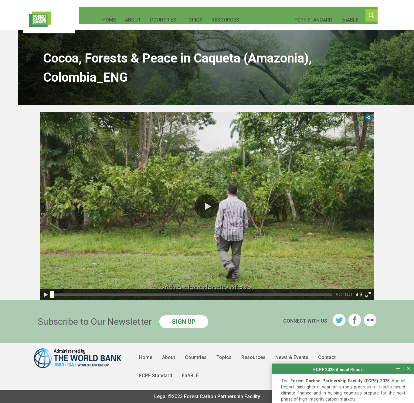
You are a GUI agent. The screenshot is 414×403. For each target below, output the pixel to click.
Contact (327, 357)
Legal (160, 396)
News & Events (262, 15)
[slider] (52, 294)
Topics (189, 15)
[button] (207, 206)
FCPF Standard (309, 15)
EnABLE (345, 15)
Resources (221, 15)
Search (379, 15)
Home (105, 15)
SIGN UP (183, 321)
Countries (159, 15)
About (129, 15)
